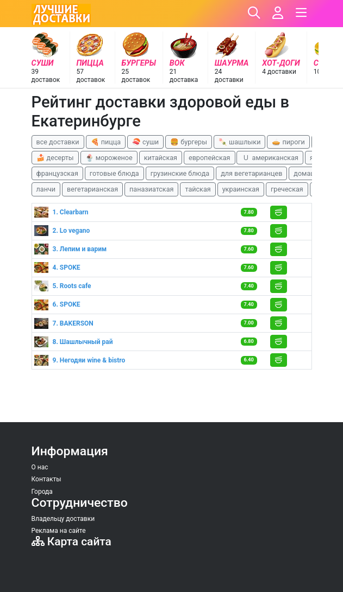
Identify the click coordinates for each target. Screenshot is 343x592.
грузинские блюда (180, 173)
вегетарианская (92, 189)
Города (42, 491)
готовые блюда (114, 173)
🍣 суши (145, 142)
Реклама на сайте (59, 530)
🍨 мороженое (109, 158)
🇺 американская (269, 158)
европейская (209, 158)
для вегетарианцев (251, 173)
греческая (287, 189)
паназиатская (151, 189)
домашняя (310, 173)
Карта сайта (71, 541)
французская (57, 173)
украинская (240, 189)
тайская (197, 189)
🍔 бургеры (188, 142)
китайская (160, 158)
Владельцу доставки (63, 519)
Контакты (46, 479)
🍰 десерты (55, 158)
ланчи (46, 189)
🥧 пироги (288, 142)
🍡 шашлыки (240, 142)
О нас (40, 467)
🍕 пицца (106, 142)
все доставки (57, 142)
